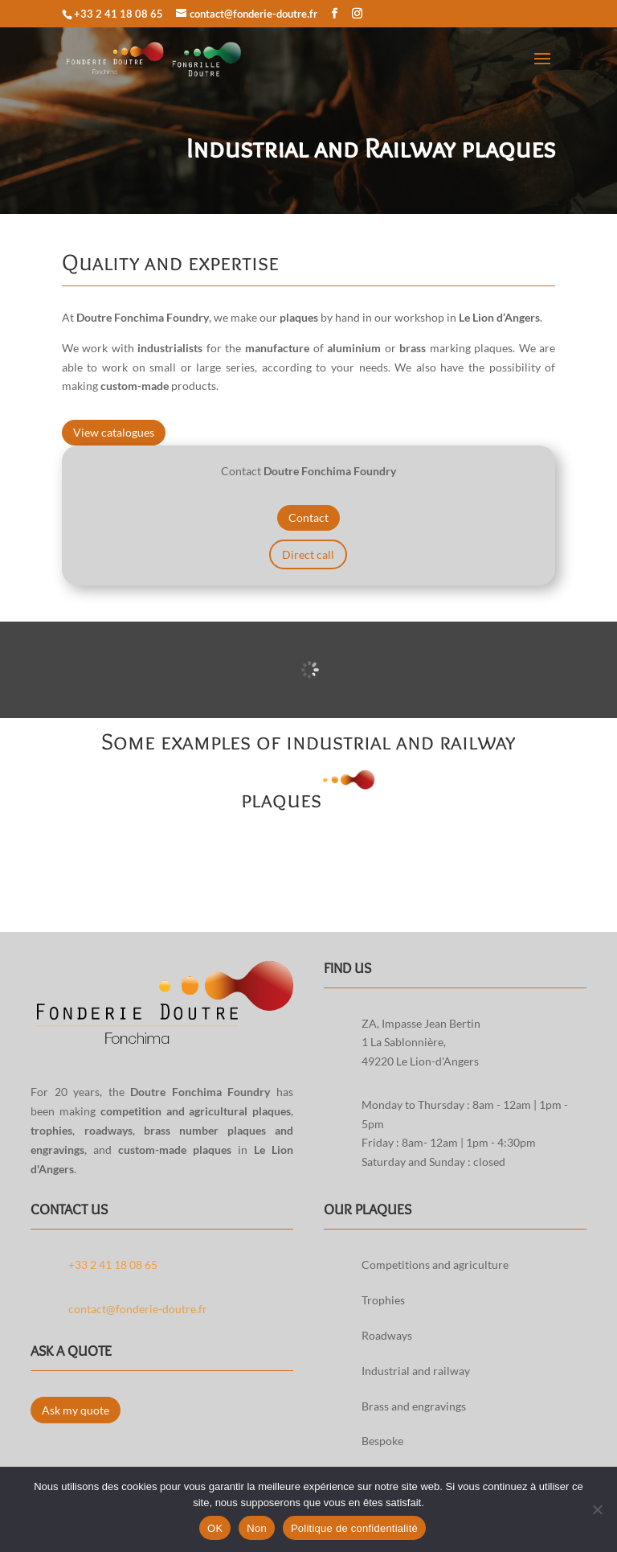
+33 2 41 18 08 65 (118, 13)
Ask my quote (75, 1410)
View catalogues (113, 432)
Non (257, 1528)
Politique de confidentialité (354, 1528)
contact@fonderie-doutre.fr (137, 1309)
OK (215, 1528)
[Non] (597, 1509)
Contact (308, 517)
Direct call (308, 554)
